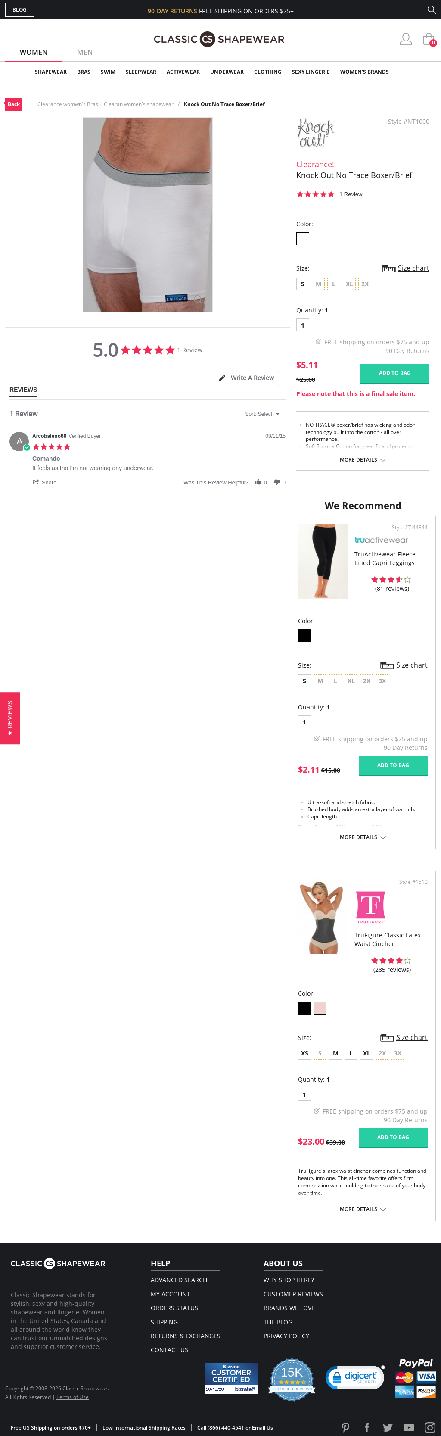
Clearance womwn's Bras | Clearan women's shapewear (105, 104)
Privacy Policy (286, 1336)
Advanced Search (179, 1280)
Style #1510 (413, 882)
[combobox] (264, 414)
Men (85, 52)
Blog (19, 9)
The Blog (278, 1322)
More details (358, 459)
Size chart (413, 268)
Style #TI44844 (410, 527)
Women (34, 52)
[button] (48, 482)
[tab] (246, 378)
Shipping (164, 1322)
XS (304, 1053)
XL (366, 1053)
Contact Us (169, 1349)
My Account (170, 1294)
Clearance (417, 71)
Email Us (262, 1427)
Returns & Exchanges (185, 1336)
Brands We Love (289, 1308)
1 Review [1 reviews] (350, 194)
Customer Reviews (293, 1294)
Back (14, 104)
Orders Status (174, 1308)
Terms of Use (72, 1397)
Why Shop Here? (289, 1280)
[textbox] (284, 417)
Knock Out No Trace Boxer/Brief (224, 104)
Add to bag (395, 373)
